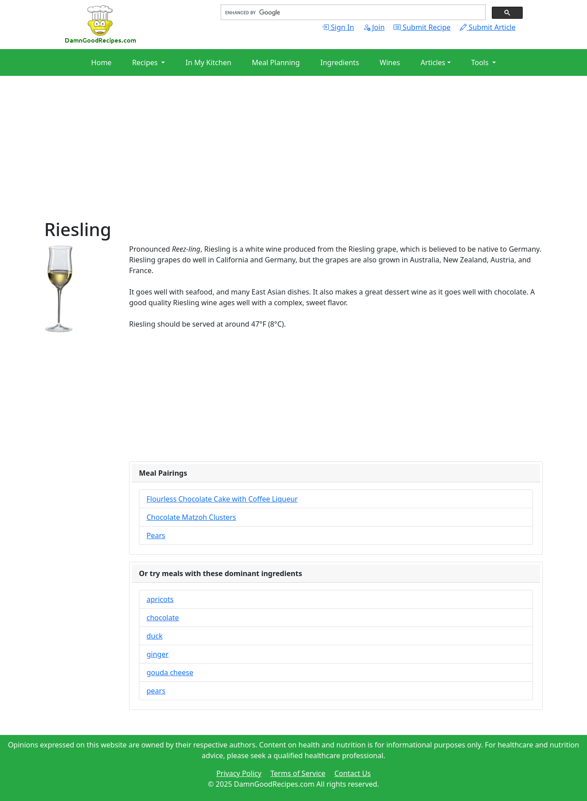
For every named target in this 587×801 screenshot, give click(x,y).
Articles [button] (432, 62)
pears (156, 691)
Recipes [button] (145, 62)
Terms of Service (297, 773)
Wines (390, 62)
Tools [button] (481, 62)
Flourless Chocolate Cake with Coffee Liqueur (222, 499)
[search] (352, 12)
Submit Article (488, 27)
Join (374, 27)
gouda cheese (170, 672)
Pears (156, 535)
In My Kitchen (208, 62)
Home (101, 62)
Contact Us (352, 773)
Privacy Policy (238, 773)
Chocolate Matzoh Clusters (191, 517)
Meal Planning (276, 62)
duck (155, 636)
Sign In (338, 27)
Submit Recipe (422, 27)
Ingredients (339, 62)
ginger (157, 654)
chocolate (163, 618)
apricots (160, 599)
